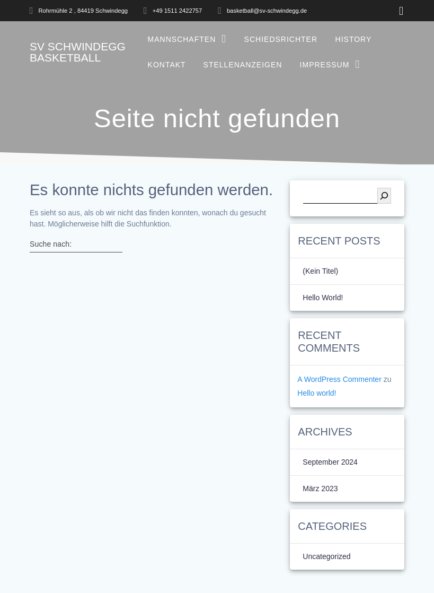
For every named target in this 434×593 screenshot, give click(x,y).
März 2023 (320, 488)
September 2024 (330, 462)
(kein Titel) (320, 271)
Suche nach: (51, 244)
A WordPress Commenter (339, 379)
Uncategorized (326, 556)
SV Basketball (78, 52)
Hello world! (323, 297)
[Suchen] (384, 196)
